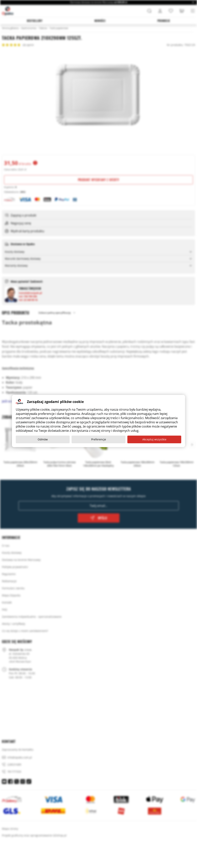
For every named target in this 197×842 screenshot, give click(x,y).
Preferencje (98, 439)
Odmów (43, 439)
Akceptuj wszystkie (154, 439)
